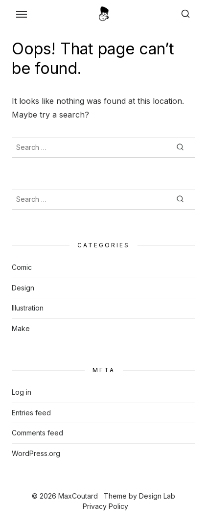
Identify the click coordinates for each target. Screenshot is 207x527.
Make (21, 328)
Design (23, 288)
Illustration (28, 308)
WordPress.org (36, 453)
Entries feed (31, 412)
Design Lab (157, 496)
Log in (21, 392)
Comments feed (37, 433)
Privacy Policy (105, 506)
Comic (22, 267)
